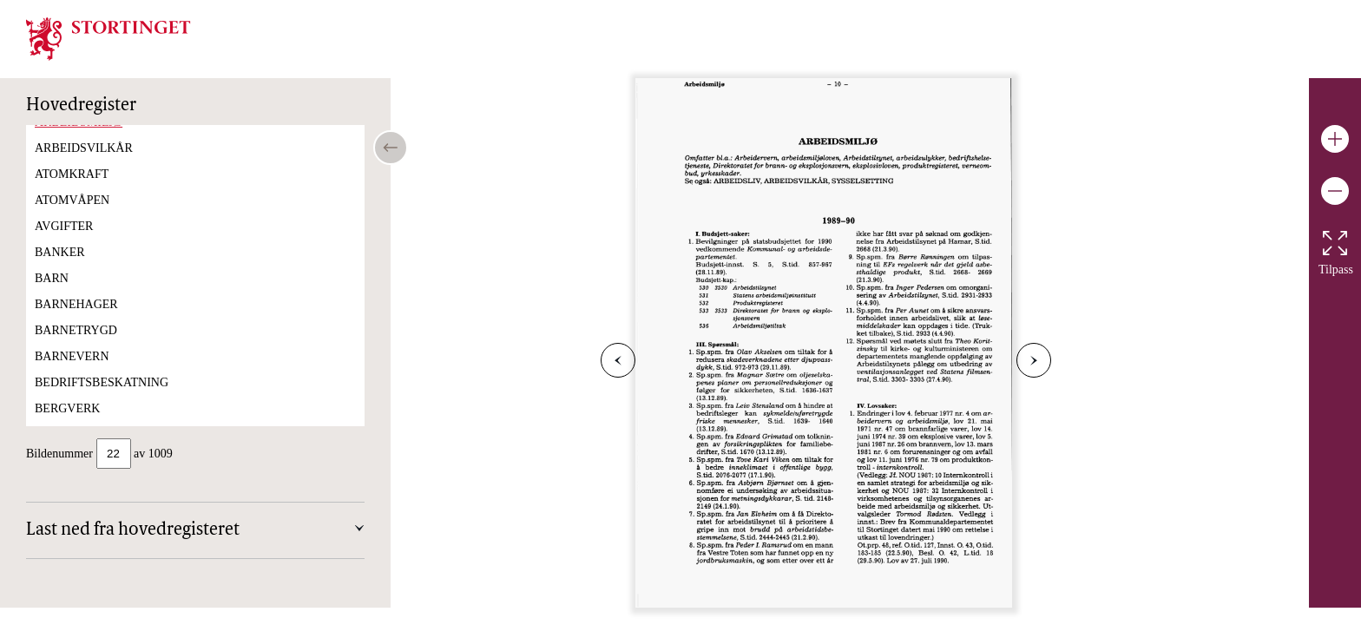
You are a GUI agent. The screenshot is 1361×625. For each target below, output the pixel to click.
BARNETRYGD (76, 347)
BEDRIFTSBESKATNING (101, 399)
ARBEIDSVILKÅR (84, 165)
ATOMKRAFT (71, 191)
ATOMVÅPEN (72, 217)
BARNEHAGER (76, 321)
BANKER (60, 269)
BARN (52, 295)
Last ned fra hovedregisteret (133, 532)
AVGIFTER (64, 243)
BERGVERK (67, 425)
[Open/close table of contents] (390, 147)
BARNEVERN (72, 373)
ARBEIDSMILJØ (78, 139)
